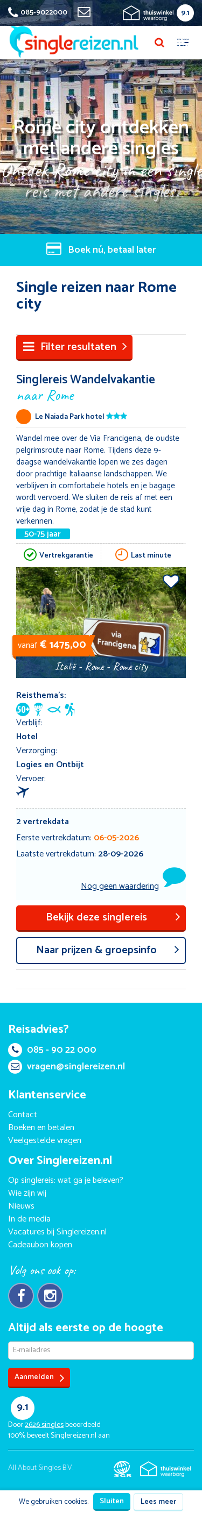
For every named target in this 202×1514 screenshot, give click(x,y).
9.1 (185, 13)
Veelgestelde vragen (44, 1140)
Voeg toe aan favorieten (171, 581)
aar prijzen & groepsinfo (108, 950)
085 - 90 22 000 (52, 1050)
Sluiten (112, 1501)
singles (44, 1425)
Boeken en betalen (41, 1127)
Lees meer (158, 1502)
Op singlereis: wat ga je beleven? (65, 1180)
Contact (22, 1115)
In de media (29, 1219)
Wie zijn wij (27, 1193)
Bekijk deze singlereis (113, 917)
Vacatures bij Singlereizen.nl (57, 1232)
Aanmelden (40, 1377)
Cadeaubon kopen (40, 1245)
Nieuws (21, 1206)
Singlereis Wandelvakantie (101, 387)
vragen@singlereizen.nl (66, 1067)
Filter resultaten (75, 347)
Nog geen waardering (120, 886)
